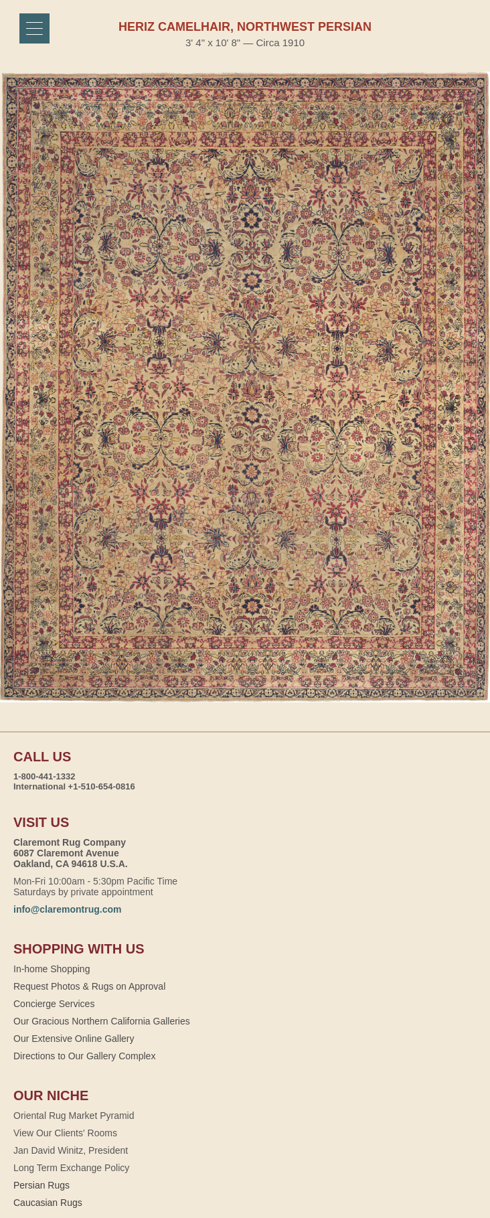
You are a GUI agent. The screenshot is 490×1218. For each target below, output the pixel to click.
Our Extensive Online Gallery (74, 1038)
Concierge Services (53, 1003)
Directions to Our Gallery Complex (84, 1056)
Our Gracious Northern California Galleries (101, 1021)
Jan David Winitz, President (70, 1150)
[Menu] (34, 28)
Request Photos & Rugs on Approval (89, 986)
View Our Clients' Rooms (65, 1133)
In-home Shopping (51, 969)
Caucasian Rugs (47, 1202)
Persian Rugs (41, 1185)
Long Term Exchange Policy (71, 1167)
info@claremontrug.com (67, 909)
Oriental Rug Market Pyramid (74, 1115)
